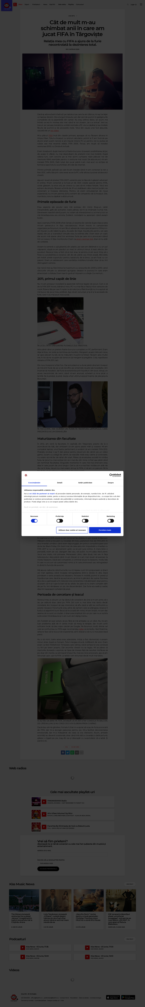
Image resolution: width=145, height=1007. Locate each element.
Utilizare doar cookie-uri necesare (72, 530)
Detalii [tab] (59, 483)
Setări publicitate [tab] (85, 483)
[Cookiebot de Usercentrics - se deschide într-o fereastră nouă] (111, 475)
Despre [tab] (111, 483)
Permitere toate (105, 530)
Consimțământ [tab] (34, 483)
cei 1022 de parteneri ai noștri (42, 494)
